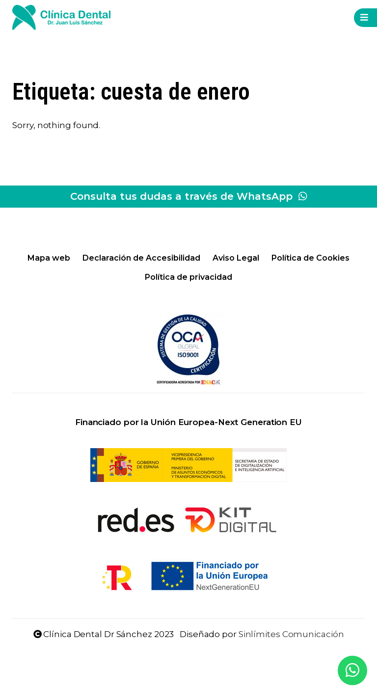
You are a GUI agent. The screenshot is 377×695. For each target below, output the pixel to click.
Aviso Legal (236, 258)
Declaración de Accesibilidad (141, 258)
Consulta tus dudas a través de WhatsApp (188, 196)
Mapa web (48, 258)
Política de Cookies (310, 258)
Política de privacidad (188, 277)
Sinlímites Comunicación (291, 634)
